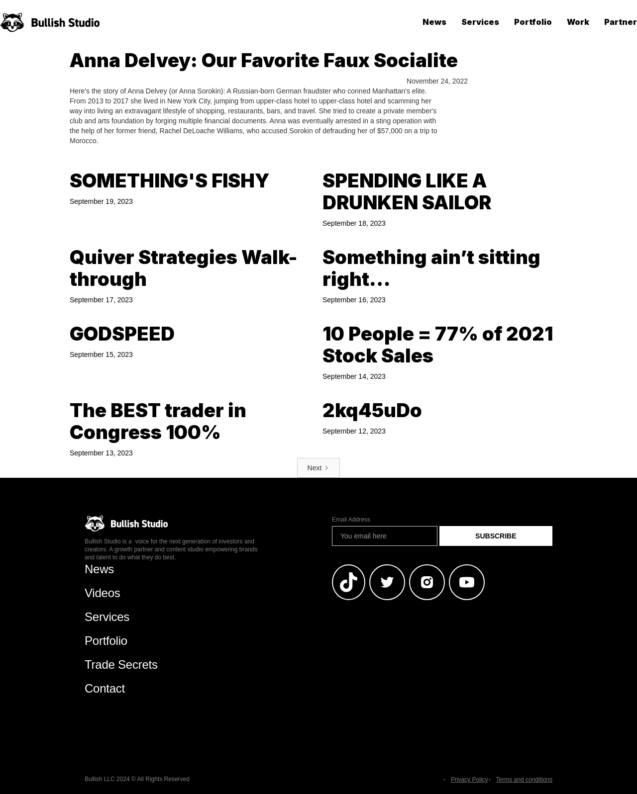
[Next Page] (318, 468)
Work (578, 22)
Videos (102, 593)
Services (480, 22)
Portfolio (533, 22)
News (434, 22)
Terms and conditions (524, 779)
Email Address (351, 519)
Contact (105, 688)
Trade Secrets (121, 664)
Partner (620, 22)
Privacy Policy (469, 779)
